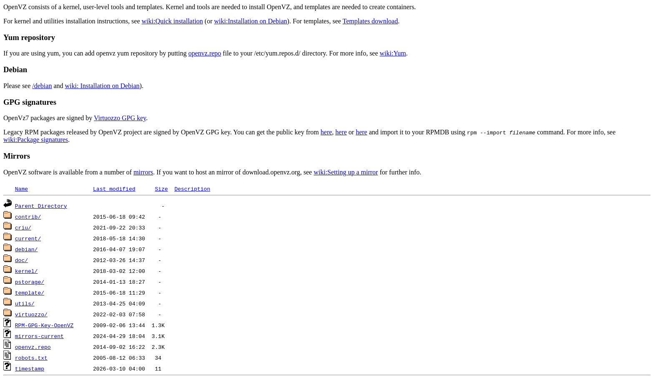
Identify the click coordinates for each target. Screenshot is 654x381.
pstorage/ (29, 281)
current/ (28, 238)
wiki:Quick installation (172, 21)
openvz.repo (204, 53)
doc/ (21, 260)
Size (161, 188)
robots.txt (31, 357)
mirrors (143, 172)
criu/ (23, 227)
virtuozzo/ (31, 314)
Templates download (370, 21)
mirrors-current (39, 336)
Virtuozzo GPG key (120, 117)
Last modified (114, 188)
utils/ (25, 303)
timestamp (29, 368)
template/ (29, 292)
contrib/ (28, 216)
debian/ (26, 249)
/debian (42, 85)
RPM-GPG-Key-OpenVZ (44, 325)
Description (192, 188)
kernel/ (26, 271)
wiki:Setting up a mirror (346, 172)
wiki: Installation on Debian (102, 85)
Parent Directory (41, 205)
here (326, 132)
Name (21, 188)
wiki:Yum (393, 53)
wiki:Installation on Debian (250, 21)
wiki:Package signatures (35, 139)
